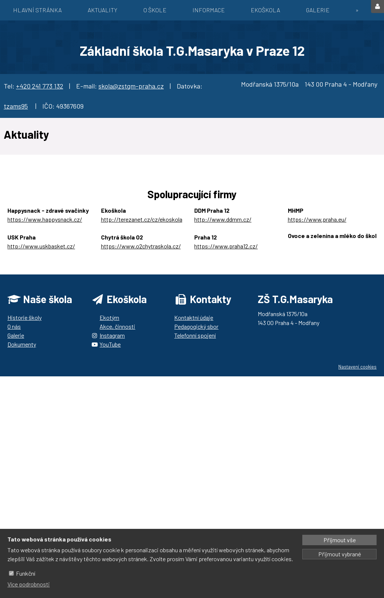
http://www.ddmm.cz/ (222, 219)
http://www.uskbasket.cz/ (41, 246)
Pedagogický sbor (196, 326)
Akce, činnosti (117, 326)
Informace (208, 9)
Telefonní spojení (195, 335)
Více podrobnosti (28, 584)
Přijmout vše (339, 539)
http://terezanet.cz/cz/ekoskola (141, 219)
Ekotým (109, 317)
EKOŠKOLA (265, 9)
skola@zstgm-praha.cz (131, 86)
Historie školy (24, 317)
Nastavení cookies (357, 367)
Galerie (317, 9)
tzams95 (16, 106)
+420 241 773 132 (39, 86)
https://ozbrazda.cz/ (314, 244)
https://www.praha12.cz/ (226, 246)
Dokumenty (21, 344)
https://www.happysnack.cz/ (44, 219)
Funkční (25, 573)
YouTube (110, 344)
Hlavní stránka (37, 9)
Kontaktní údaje (193, 317)
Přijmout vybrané (339, 553)
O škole (154, 9)
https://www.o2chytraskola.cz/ (141, 246)
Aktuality (102, 9)
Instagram (112, 335)
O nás (14, 326)
